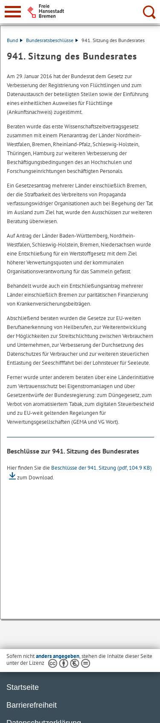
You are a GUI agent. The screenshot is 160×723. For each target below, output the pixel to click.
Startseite (22, 687)
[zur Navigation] (13, 11)
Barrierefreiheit (31, 705)
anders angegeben (57, 656)
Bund (15, 40)
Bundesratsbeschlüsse (52, 40)
